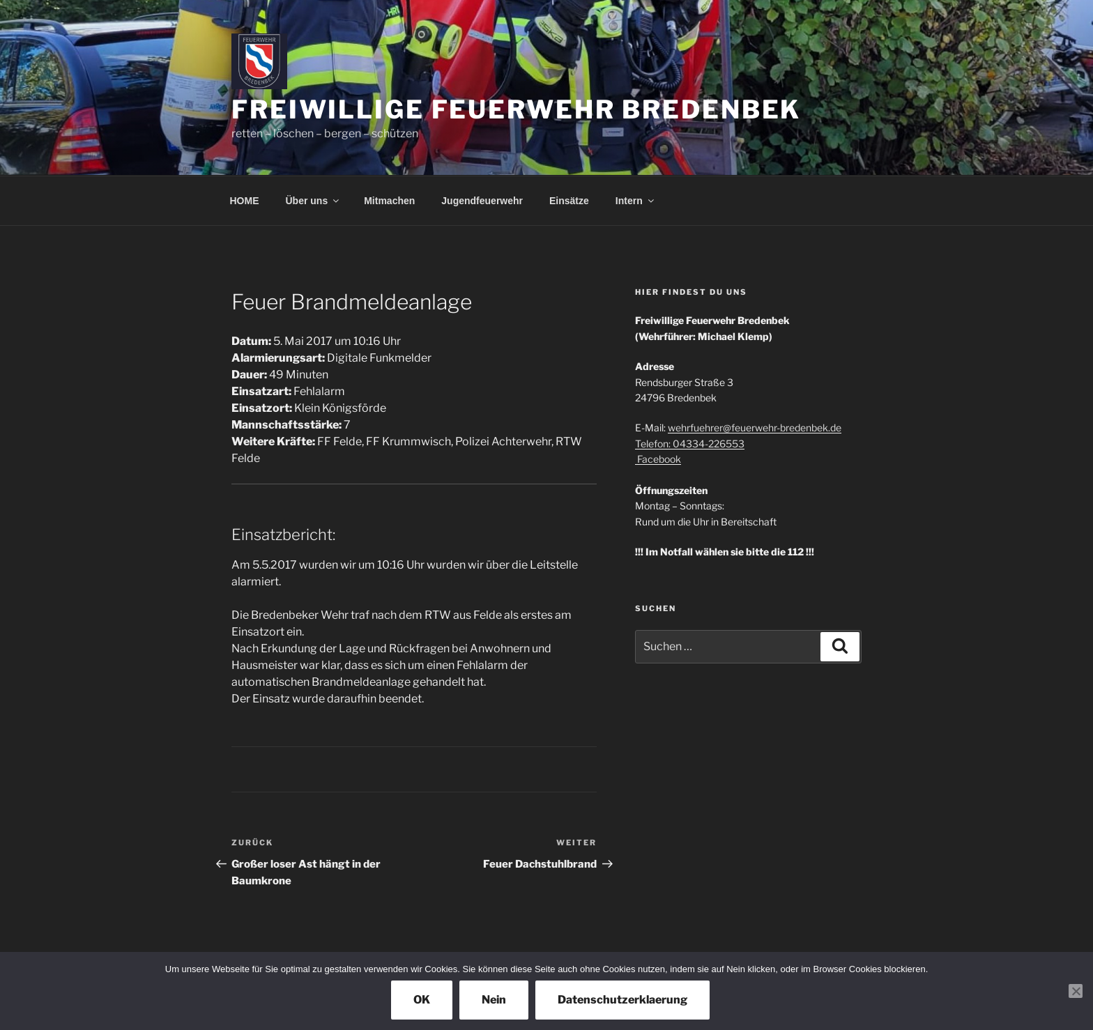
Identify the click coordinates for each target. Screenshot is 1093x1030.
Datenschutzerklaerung (622, 999)
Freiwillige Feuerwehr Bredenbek (516, 109)
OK (421, 999)
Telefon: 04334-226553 (689, 443)
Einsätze (569, 200)
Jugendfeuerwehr (482, 200)
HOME (244, 200)
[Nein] (1076, 991)
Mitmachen (389, 200)
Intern (636, 200)
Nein (494, 999)
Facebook (658, 459)
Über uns (314, 200)
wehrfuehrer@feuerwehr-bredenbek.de (754, 427)
